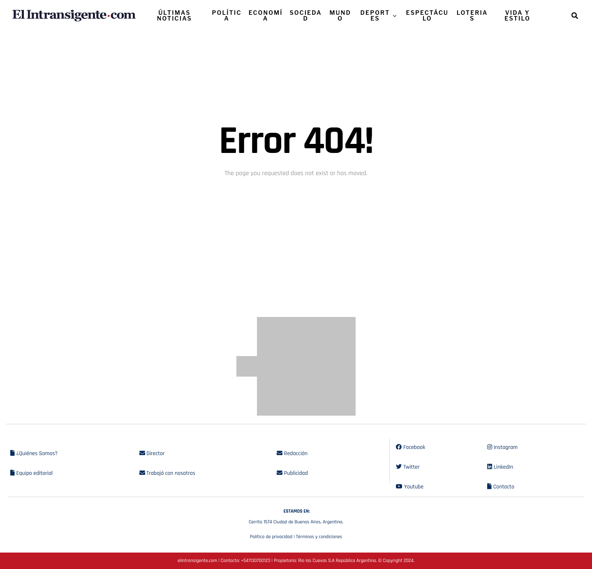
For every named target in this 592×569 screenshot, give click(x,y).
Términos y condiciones (319, 537)
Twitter (407, 467)
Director (152, 453)
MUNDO (340, 15)
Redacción (292, 453)
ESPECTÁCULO (427, 15)
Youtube (409, 486)
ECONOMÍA (266, 15)
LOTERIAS (472, 15)
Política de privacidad (271, 537)
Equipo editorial (31, 473)
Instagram (502, 447)
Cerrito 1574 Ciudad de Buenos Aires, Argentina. (296, 515)
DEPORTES (375, 15)
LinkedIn (500, 467)
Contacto (500, 486)
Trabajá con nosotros (167, 473)
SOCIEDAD (305, 15)
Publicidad (292, 473)
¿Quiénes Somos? (34, 453)
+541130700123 (255, 560)
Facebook (410, 447)
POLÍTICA (227, 15)
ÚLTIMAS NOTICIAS (174, 15)
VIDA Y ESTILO (517, 15)
